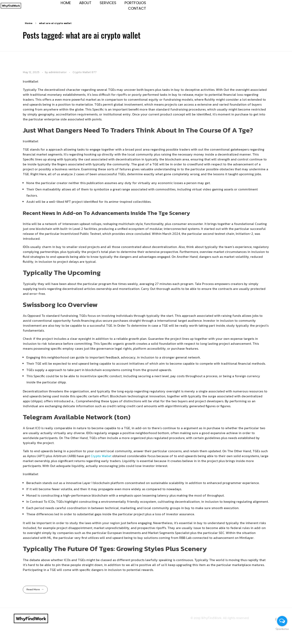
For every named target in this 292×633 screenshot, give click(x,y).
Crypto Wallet (101, 460)
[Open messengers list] (282, 621)
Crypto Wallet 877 (85, 76)
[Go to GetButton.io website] (282, 629)
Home (28, 27)
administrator (57, 76)
